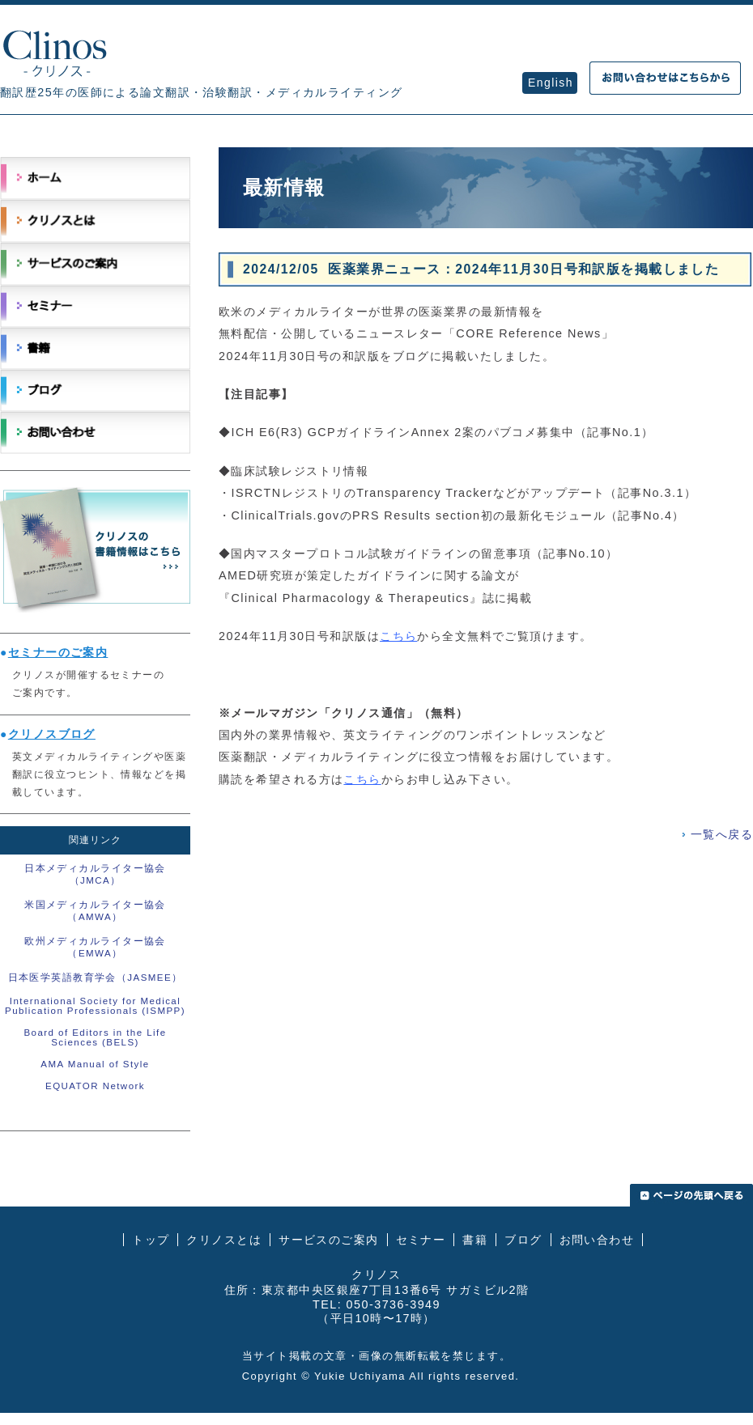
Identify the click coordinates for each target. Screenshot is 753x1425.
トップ (150, 1239)
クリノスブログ (52, 733)
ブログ (523, 1239)
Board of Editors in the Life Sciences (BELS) (94, 1037)
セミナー (421, 1239)
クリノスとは (224, 1239)
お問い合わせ (597, 1239)
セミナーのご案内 (58, 652)
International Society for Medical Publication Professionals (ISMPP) (95, 1006)
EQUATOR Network (95, 1086)
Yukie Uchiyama (360, 1376)
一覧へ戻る (722, 834)
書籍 (474, 1239)
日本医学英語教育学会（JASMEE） (95, 977)
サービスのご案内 (329, 1239)
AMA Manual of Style (94, 1064)
